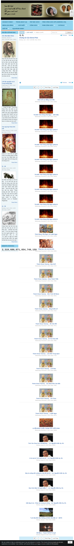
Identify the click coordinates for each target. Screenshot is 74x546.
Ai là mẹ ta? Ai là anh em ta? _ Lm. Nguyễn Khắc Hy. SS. (46, 458)
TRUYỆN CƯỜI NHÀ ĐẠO (8, 32)
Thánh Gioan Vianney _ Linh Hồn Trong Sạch (46, 353)
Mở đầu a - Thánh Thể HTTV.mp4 (46, 533)
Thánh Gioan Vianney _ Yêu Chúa (46, 398)
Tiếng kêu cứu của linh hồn (46, 249)
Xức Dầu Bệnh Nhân (8, 36)
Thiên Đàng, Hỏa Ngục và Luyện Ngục (46, 234)
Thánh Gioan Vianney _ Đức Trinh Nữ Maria (46, 294)
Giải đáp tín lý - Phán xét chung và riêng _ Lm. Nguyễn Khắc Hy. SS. (46, 503)
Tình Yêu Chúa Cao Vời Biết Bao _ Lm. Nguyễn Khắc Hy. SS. (46, 443)
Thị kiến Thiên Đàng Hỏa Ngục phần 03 (46, 189)
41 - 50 (4, 206)
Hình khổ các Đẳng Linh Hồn (46, 100)
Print (20, 83)
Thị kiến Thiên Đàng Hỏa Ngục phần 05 (46, 159)
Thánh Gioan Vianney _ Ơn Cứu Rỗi (46, 324)
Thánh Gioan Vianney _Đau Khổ (46, 264)
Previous (64, 35)
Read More (14, 77)
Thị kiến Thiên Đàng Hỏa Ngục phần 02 (46, 204)
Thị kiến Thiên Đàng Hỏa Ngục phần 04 (46, 174)
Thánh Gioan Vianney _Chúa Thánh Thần (46, 279)
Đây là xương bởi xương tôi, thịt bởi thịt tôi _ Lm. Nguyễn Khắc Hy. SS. (46, 473)
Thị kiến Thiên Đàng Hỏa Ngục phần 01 (46, 219)
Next (70, 35)
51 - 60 (4, 166)
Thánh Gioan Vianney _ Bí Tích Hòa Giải (46, 338)
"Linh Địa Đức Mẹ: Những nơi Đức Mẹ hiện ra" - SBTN (46, 518)
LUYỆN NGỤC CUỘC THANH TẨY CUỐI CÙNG (46, 428)
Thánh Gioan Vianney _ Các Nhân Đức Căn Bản (46, 383)
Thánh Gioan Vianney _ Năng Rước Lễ (46, 309)
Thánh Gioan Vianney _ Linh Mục (46, 368)
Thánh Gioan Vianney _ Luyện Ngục (46, 413)
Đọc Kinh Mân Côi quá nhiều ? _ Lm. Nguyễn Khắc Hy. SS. (46, 488)
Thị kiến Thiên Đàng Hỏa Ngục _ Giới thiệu (46, 115)
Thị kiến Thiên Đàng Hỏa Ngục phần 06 (46, 144)
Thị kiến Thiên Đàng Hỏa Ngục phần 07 (46, 129)
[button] (9, 25)
